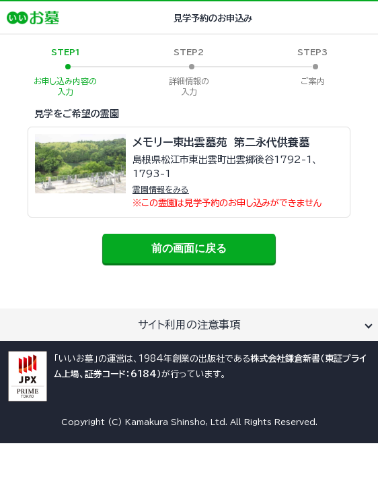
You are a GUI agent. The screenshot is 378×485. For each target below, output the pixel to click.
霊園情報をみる (161, 189)
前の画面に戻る (189, 248)
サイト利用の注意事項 (189, 324)
